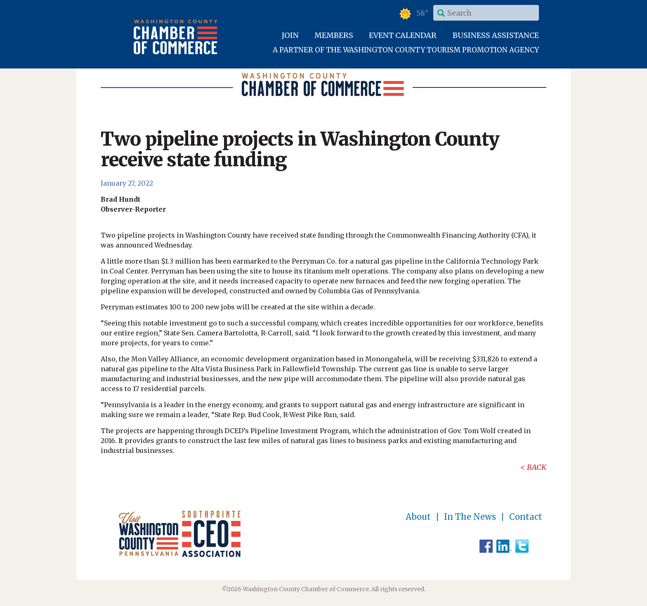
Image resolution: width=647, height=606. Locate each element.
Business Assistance (496, 35)
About (418, 517)
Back (536, 467)
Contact (525, 517)
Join (290, 35)
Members (333, 35)
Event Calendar (403, 35)
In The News (470, 517)
